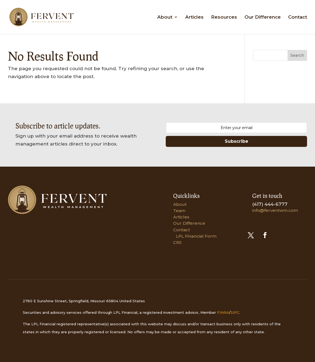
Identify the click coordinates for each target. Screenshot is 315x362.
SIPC (234, 312)
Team (179, 210)
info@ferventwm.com (275, 210)
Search (297, 55)
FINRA (223, 312)
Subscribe (236, 141)
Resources (224, 17)
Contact (297, 17)
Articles (194, 17)
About (164, 17)
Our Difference (262, 17)
